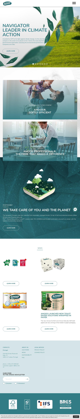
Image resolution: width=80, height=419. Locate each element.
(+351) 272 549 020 (12, 364)
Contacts (6, 347)
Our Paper (25, 350)
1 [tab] (33, 64)
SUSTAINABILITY (27, 355)
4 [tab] (40, 64)
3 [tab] (37, 64)
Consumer (7, 383)
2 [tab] (35, 64)
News (40, 248)
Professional (20, 383)
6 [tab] (44, 64)
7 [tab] (47, 64)
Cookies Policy (39, 352)
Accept (76, 416)
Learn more (10, 51)
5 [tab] (42, 64)
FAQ (23, 357)
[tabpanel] (40, 33)
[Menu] (74, 3)
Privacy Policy (39, 350)
